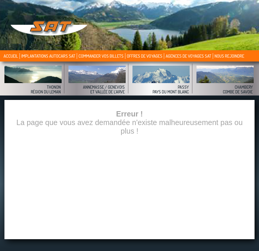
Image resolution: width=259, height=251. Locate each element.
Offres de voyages (144, 56)
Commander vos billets (101, 56)
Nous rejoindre (229, 56)
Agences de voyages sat (188, 56)
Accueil (11, 56)
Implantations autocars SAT (48, 56)
